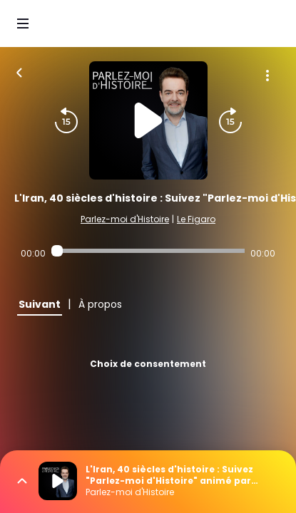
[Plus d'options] (267, 75)
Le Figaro (196, 219)
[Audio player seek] (148, 251)
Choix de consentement (148, 364)
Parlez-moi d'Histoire (125, 219)
